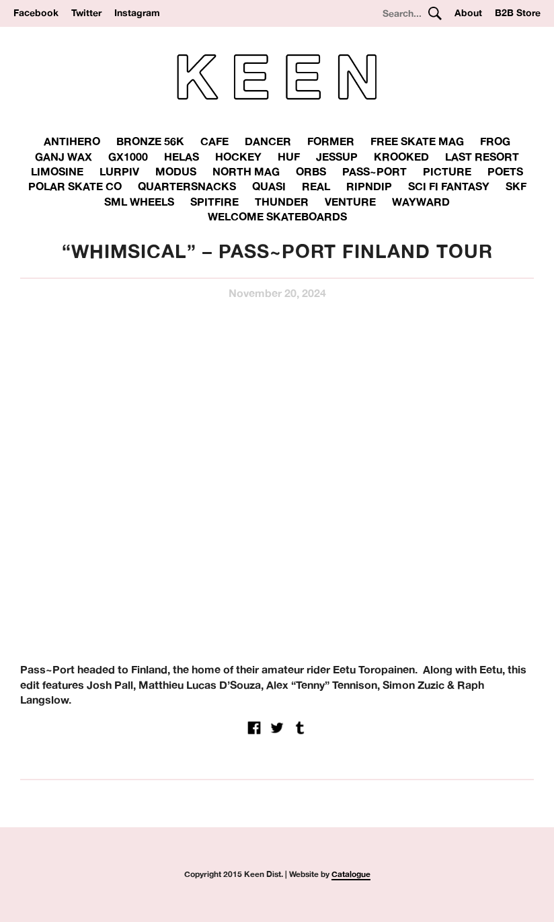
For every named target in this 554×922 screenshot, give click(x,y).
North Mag (246, 171)
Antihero (72, 141)
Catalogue (350, 874)
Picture (447, 171)
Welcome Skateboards (277, 216)
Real (316, 186)
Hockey (238, 156)
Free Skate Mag (417, 141)
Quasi (269, 186)
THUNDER (282, 201)
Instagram (137, 13)
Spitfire (214, 201)
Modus (175, 171)
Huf (289, 156)
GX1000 (128, 156)
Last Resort (482, 156)
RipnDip (369, 186)
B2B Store (518, 13)
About (468, 13)
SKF (516, 186)
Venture (350, 201)
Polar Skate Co (75, 186)
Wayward (421, 201)
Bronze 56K (150, 141)
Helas (181, 156)
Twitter (86, 13)
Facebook (35, 13)
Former (330, 141)
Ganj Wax (63, 156)
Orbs (311, 171)
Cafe (214, 141)
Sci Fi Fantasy (448, 186)
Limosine (57, 171)
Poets (505, 171)
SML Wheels (139, 201)
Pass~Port (374, 171)
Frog (495, 141)
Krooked (401, 156)
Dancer (268, 141)
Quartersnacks (187, 186)
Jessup (337, 156)
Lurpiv (119, 171)
